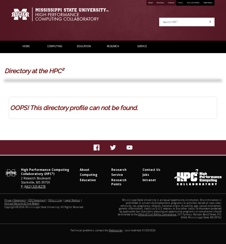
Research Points (193, 2)
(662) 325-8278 (35, 186)
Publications (208, 2)
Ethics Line (55, 200)
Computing (54, 46)
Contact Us (151, 170)
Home (26, 46)
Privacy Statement (15, 200)
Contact (171, 2)
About (150, 2)
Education (84, 46)
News (180, 2)
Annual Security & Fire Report (21, 203)
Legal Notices (72, 200)
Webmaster (116, 230)
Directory (160, 2)
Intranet (149, 180)
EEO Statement (37, 200)
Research (113, 46)
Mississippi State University (26, 20)
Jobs (145, 175)
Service (142, 46)
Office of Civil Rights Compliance (157, 214)
